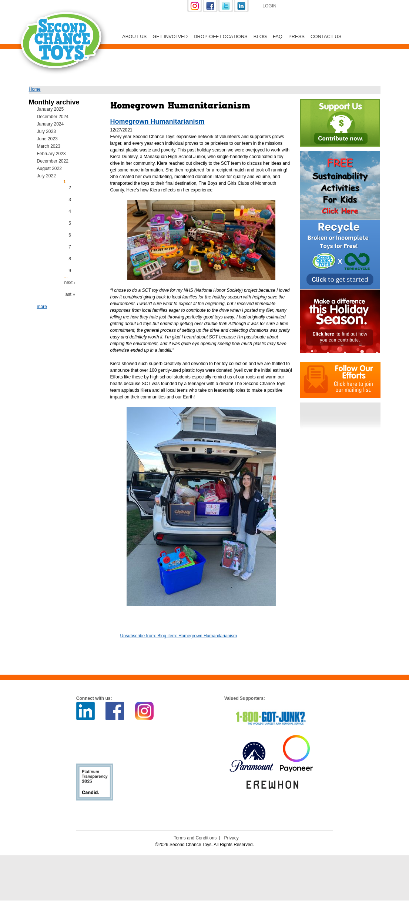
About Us (134, 36)
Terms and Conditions (195, 838)
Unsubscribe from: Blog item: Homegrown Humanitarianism (178, 635)
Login (269, 6)
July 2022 (46, 175)
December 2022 (52, 161)
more (42, 306)
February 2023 (51, 153)
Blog (260, 36)
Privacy (231, 838)
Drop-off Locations (221, 36)
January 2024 (50, 124)
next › (69, 282)
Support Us (321, 7)
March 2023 (48, 146)
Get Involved (170, 36)
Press (296, 36)
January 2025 (50, 109)
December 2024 (52, 116)
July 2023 (46, 131)
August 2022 (49, 168)
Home (35, 89)
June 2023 (47, 138)
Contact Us (326, 36)
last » (69, 294)
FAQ (277, 36)
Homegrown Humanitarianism (157, 121)
